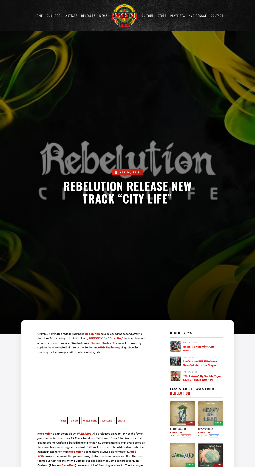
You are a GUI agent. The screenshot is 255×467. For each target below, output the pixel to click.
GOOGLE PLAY (107, 420)
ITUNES (63, 420)
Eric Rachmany (110, 347)
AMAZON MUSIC (90, 420)
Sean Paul (68, 465)
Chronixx (119, 343)
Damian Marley (101, 343)
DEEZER (121, 420)
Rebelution (92, 334)
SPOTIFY (74, 420)
